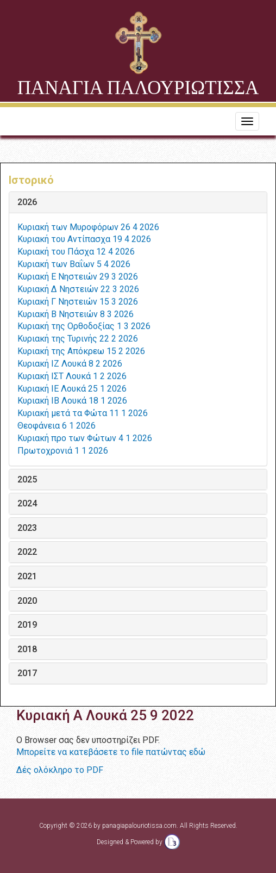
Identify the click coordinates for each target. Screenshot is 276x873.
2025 (27, 480)
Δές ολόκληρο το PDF (59, 770)
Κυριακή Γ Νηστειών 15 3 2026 (77, 301)
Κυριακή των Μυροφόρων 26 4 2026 (88, 227)
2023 (27, 528)
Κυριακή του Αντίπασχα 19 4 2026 (84, 239)
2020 (27, 601)
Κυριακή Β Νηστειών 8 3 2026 (75, 314)
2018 (27, 649)
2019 (27, 625)
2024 (27, 504)
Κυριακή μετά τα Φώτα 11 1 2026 (82, 413)
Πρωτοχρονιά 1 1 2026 (62, 450)
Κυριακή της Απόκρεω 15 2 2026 (81, 351)
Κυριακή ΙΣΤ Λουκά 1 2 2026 (72, 376)
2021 (27, 576)
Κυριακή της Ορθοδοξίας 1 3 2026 (83, 326)
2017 (27, 673)
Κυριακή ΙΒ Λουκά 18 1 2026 (72, 400)
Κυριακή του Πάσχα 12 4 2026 (76, 251)
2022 (27, 552)
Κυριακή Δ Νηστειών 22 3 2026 (78, 289)
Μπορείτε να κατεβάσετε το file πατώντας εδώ (110, 752)
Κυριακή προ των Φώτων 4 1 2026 (84, 438)
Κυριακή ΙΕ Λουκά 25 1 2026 (72, 388)
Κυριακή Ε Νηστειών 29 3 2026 (77, 276)
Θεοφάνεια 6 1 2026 (56, 425)
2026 (27, 202)
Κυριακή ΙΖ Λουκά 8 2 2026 (69, 363)
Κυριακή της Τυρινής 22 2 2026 (77, 338)
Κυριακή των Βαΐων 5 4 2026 (73, 264)
